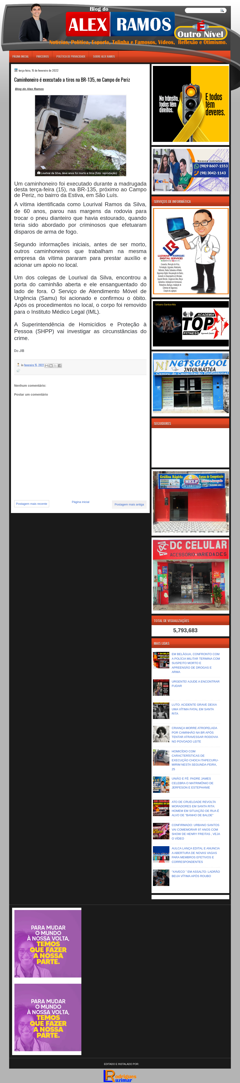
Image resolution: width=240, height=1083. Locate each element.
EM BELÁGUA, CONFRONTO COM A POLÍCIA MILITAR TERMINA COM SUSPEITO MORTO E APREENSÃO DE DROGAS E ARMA (196, 663)
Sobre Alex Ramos (104, 56)
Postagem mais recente (31, 503)
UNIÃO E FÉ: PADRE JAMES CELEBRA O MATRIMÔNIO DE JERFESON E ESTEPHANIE (192, 783)
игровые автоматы (29, 2)
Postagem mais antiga (129, 504)
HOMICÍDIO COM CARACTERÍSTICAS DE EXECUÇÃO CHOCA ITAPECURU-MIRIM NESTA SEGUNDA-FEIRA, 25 (195, 760)
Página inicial (20, 56)
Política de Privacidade (70, 56)
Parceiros (42, 56)
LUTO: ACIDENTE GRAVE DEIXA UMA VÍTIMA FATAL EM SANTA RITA (194, 709)
